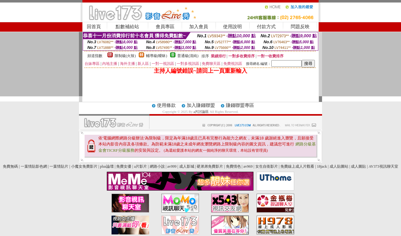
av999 (171, 166)
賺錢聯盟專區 (240, 105)
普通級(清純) (188, 56)
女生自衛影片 (266, 166)
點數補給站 (127, 26)
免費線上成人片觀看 (297, 166)
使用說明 (232, 26)
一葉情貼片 (58, 166)
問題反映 (300, 26)
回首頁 (94, 26)
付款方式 (266, 26)
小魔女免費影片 (84, 166)
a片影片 (140, 166)
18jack (322, 166)
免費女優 (123, 166)
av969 (248, 166)
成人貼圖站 (339, 166)
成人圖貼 (358, 166)
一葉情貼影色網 (34, 166)
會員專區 (165, 26)
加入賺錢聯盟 (201, 105)
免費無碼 (10, 166)
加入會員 (198, 26)
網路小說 (157, 166)
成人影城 (186, 166)
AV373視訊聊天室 (383, 166)
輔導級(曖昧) (156, 56)
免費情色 (233, 166)
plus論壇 (107, 166)
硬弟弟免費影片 (210, 166)
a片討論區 (202, 111)
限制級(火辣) (125, 56)
